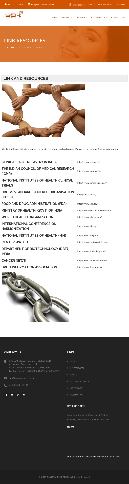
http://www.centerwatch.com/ (92, 242)
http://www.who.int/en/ (89, 217)
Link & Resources (104, 4)
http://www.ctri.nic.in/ (88, 161)
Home (55, 18)
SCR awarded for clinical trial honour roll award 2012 (94, 457)
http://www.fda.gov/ (87, 203)
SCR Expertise (99, 18)
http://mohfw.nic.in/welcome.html (94, 210)
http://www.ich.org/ (87, 226)
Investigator (76, 4)
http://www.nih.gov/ (87, 235)
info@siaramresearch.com (40, 4)
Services (82, 18)
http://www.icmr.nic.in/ (89, 171)
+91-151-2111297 (14, 4)
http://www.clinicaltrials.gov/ (92, 182)
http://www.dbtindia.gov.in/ (91, 251)
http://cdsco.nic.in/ (86, 194)
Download (120, 4)
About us (67, 18)
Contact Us (118, 18)
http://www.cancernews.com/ (92, 260)
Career (90, 4)
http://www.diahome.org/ (90, 267)
